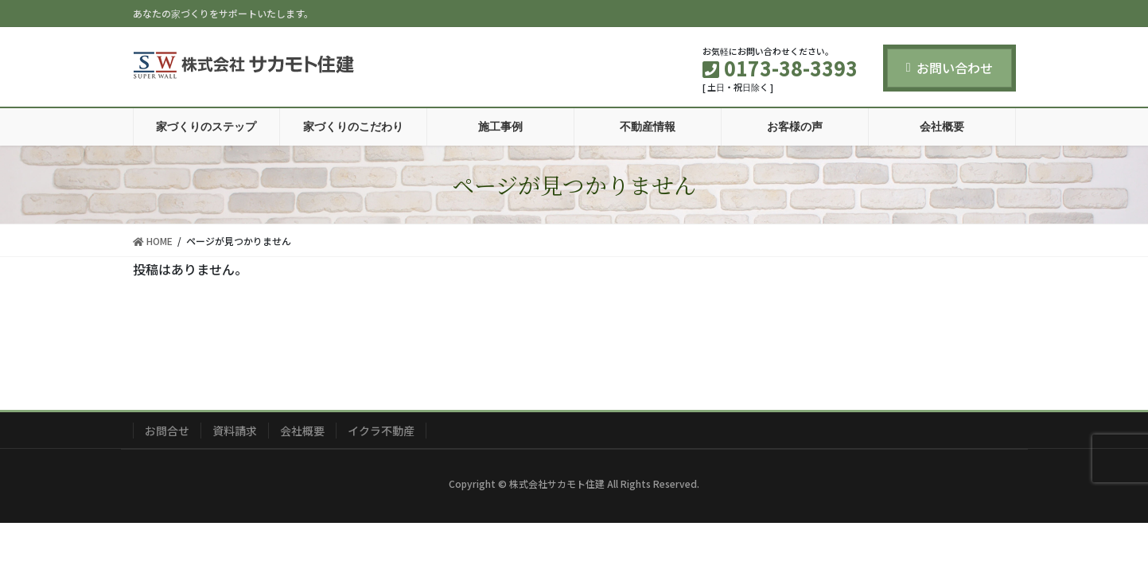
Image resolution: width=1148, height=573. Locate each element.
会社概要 (302, 431)
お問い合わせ (949, 67)
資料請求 (234, 431)
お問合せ (167, 431)
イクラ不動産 (381, 431)
